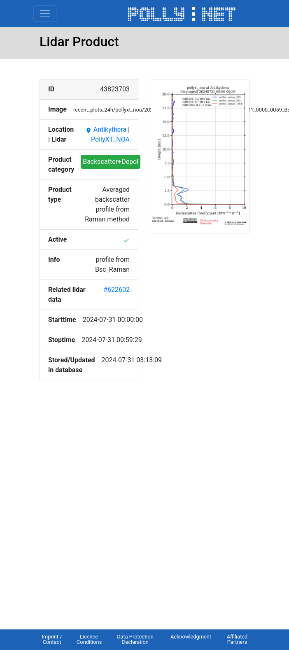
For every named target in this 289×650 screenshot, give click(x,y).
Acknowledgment (190, 637)
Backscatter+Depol (110, 161)
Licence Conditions (89, 639)
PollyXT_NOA (110, 139)
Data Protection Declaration (135, 639)
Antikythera (105, 129)
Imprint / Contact (52, 639)
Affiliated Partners (237, 639)
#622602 (116, 290)
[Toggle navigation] (44, 13)
